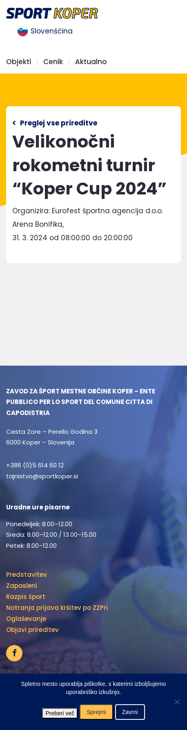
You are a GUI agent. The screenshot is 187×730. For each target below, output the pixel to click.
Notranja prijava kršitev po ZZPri (57, 607)
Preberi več (59, 713)
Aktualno (91, 61)
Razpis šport (25, 596)
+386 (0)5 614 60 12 (35, 465)
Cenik (53, 61)
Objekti (18, 61)
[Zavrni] (177, 702)
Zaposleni (21, 585)
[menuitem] (45, 31)
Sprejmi (96, 712)
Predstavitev (26, 574)
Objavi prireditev (32, 629)
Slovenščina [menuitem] (52, 31)
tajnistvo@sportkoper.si (42, 476)
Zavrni (130, 712)
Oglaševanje (26, 618)
